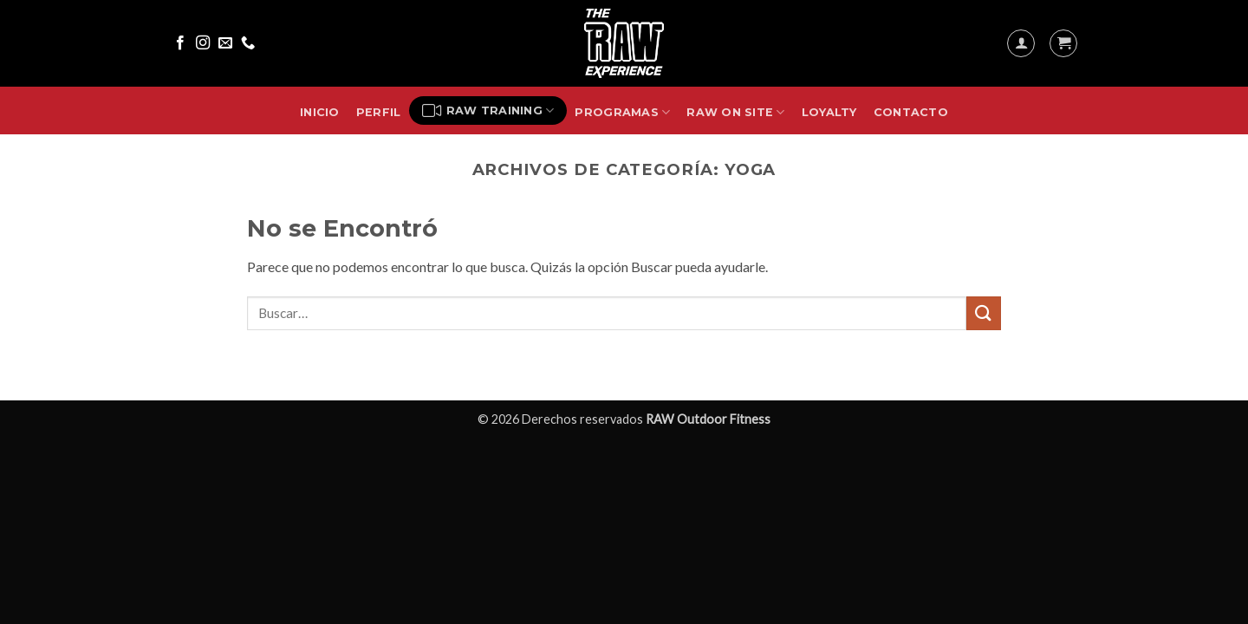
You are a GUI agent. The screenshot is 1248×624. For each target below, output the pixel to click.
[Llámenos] (248, 43)
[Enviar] (983, 313)
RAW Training (488, 111)
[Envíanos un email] (225, 43)
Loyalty (829, 112)
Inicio (320, 112)
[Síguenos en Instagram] (203, 43)
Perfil (378, 112)
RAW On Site (735, 112)
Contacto (911, 112)
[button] (1021, 43)
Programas (622, 112)
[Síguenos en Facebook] (180, 43)
